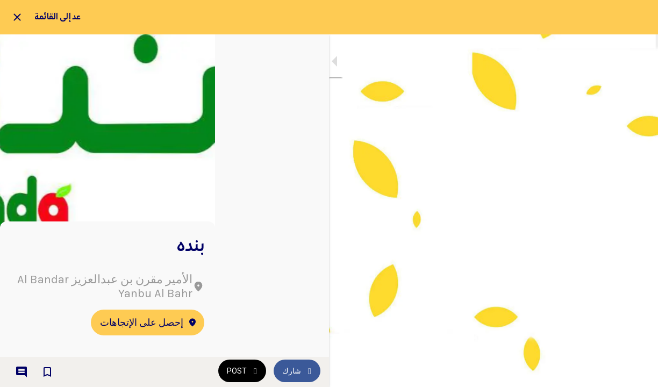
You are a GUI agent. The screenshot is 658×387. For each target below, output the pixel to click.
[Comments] (21, 372)
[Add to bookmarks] (47, 372)
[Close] (17, 17)
